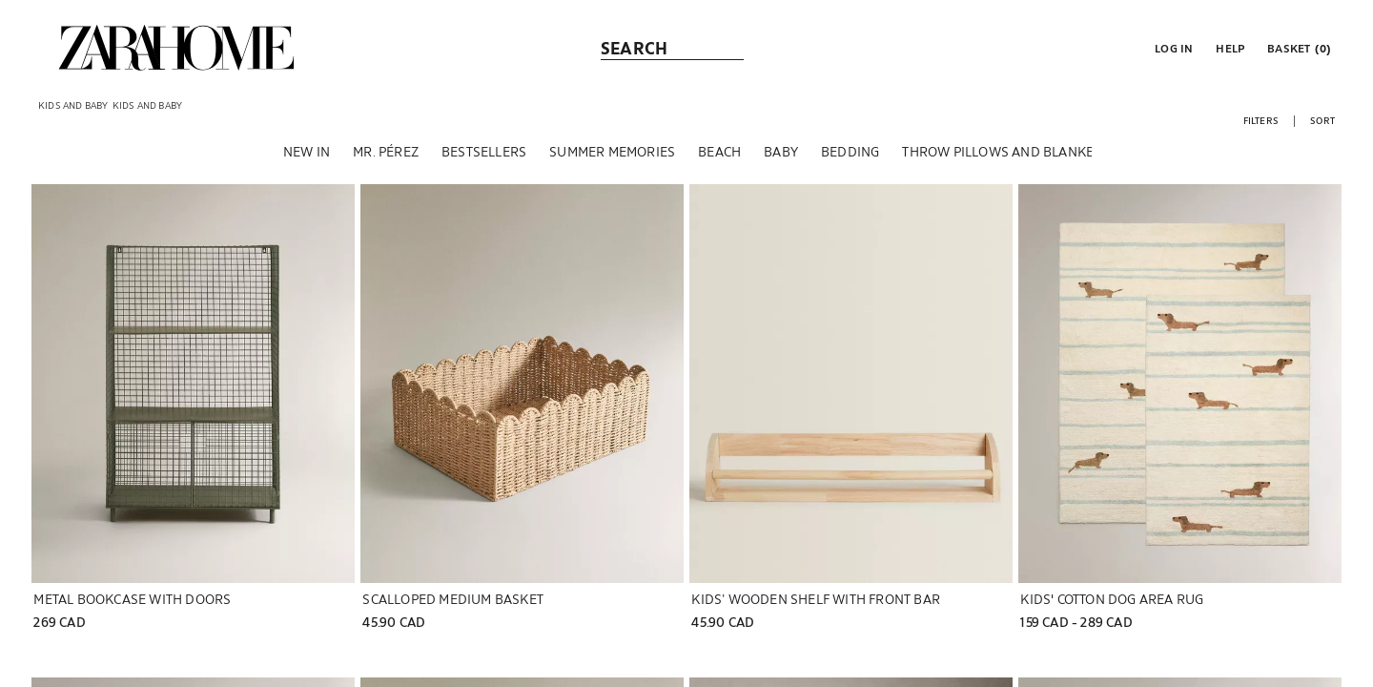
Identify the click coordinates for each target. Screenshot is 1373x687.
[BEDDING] (850, 151)
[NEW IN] (306, 151)
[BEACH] (719, 151)
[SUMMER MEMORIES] (612, 151)
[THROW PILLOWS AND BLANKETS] (1005, 151)
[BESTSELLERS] (483, 151)
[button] (1172, 47)
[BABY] (781, 151)
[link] (176, 48)
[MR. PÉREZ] (386, 151)
